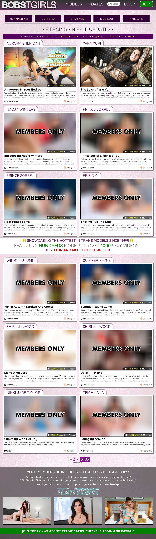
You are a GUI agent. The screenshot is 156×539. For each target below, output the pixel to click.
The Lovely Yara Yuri (96, 89)
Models (73, 4)
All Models (129, 36)
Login (130, 4)
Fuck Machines (18, 18)
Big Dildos (106, 18)
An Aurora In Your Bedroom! (24, 89)
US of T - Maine (91, 372)
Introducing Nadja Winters (23, 155)
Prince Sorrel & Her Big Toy (100, 155)
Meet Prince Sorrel (17, 221)
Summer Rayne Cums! (96, 306)
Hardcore (136, 18)
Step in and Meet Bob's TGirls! (78, 250)
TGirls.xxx (135, 225)
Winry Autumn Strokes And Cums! (28, 306)
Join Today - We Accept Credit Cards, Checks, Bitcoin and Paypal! (78, 531)
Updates (94, 4)
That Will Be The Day (96, 221)
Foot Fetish (47, 18)
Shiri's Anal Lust (15, 372)
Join (146, 4)
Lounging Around (93, 439)
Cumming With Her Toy (20, 439)
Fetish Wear (77, 18)
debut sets (112, 93)
